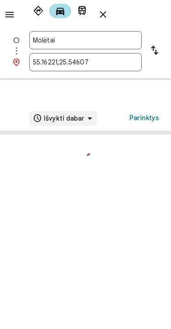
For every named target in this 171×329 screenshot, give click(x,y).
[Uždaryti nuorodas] (103, 15)
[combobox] (85, 40)
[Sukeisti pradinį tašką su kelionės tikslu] (154, 51)
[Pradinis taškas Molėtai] (85, 40)
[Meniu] (9, 15)
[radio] (38, 11)
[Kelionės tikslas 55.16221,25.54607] (85, 62)
